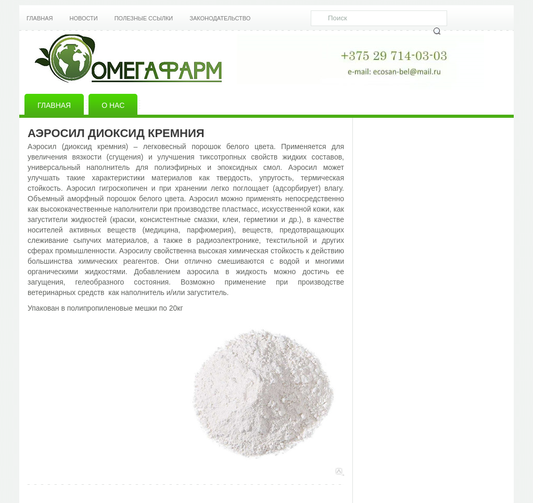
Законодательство (219, 18)
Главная (40, 18)
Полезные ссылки (144, 18)
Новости (83, 18)
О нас (112, 105)
